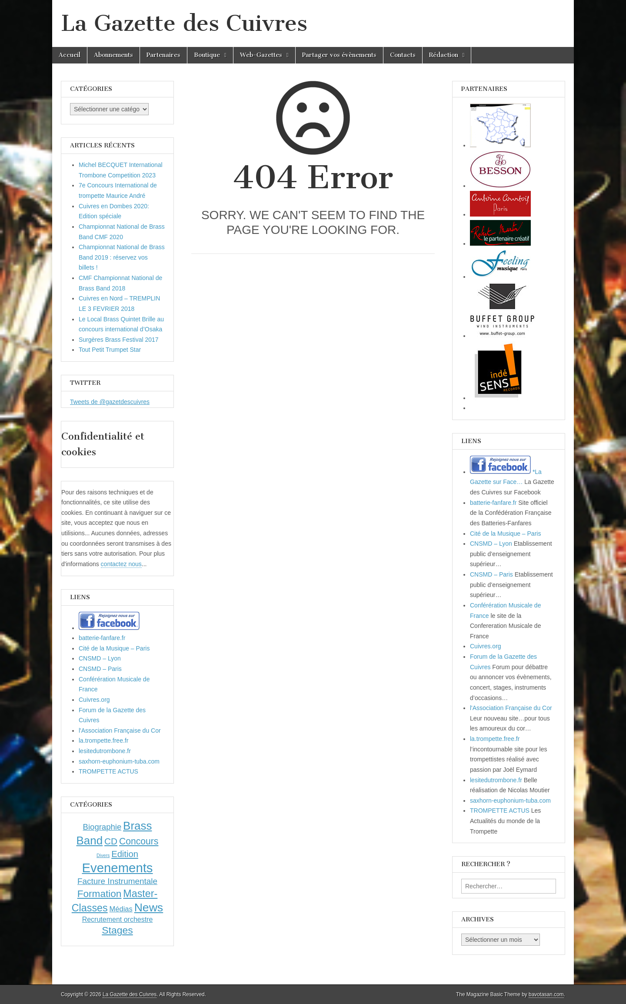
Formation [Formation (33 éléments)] (99, 893)
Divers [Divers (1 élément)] (103, 855)
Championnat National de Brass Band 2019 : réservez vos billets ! (122, 257)
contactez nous (121, 563)
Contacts (403, 55)
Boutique (207, 55)
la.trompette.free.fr (103, 740)
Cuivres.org (94, 699)
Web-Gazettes (261, 55)
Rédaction (443, 55)
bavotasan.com (546, 994)
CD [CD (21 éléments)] (110, 841)
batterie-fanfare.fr (102, 637)
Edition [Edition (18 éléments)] (124, 854)
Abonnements (113, 55)
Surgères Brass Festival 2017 (119, 339)
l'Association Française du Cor (120, 730)
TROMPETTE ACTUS (108, 771)
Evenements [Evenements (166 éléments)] (117, 868)
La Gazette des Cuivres (184, 23)
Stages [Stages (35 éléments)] (117, 930)
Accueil (69, 55)
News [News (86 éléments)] (148, 907)
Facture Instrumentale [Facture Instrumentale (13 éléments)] (117, 881)
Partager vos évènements (339, 55)
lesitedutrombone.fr (105, 750)
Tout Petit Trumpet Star (110, 349)
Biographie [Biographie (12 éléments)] (102, 826)
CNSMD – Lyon (100, 658)
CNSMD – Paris (100, 668)
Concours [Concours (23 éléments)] (139, 841)
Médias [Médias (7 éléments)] (121, 909)
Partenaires (163, 55)
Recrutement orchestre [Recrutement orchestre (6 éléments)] (117, 919)
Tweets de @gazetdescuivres (110, 401)
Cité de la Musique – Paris (114, 648)
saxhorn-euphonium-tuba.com (119, 761)
